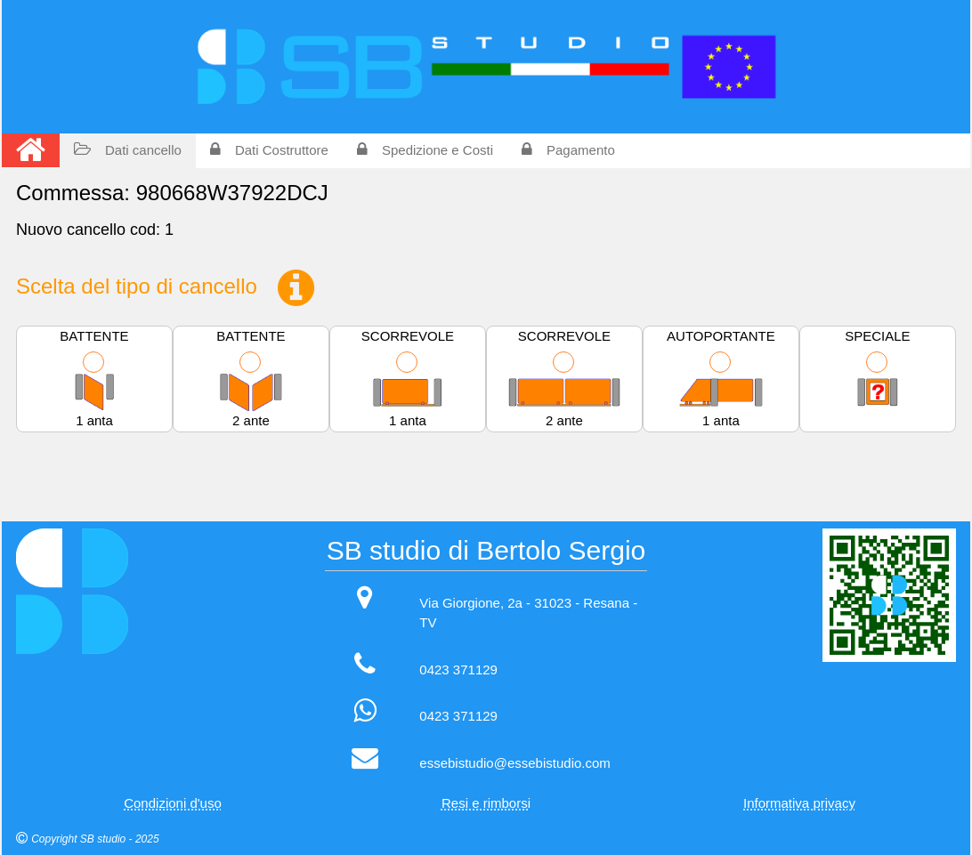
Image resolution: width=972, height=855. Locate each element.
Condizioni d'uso (173, 803)
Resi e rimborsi (486, 803)
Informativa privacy (799, 803)
